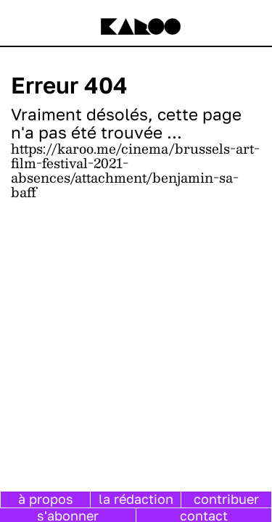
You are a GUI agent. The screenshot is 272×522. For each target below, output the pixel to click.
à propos (45, 499)
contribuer (226, 499)
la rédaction (136, 499)
